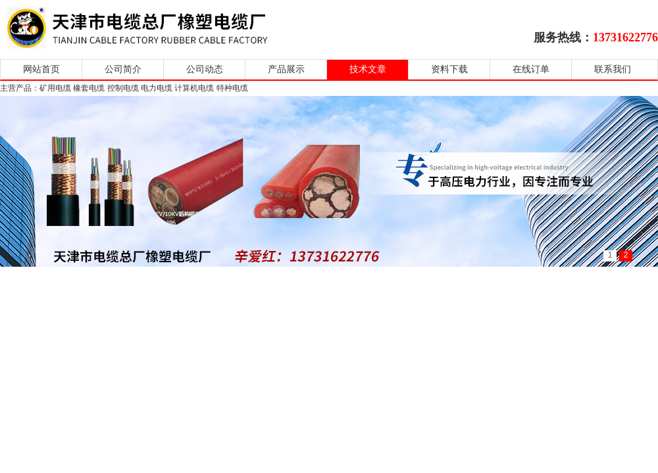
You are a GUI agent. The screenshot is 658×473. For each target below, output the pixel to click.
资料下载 (449, 69)
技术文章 (367, 69)
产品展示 (286, 69)
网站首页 (41, 69)
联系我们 (612, 69)
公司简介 (123, 69)
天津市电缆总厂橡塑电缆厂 (153, 28)
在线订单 (531, 69)
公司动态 (204, 69)
